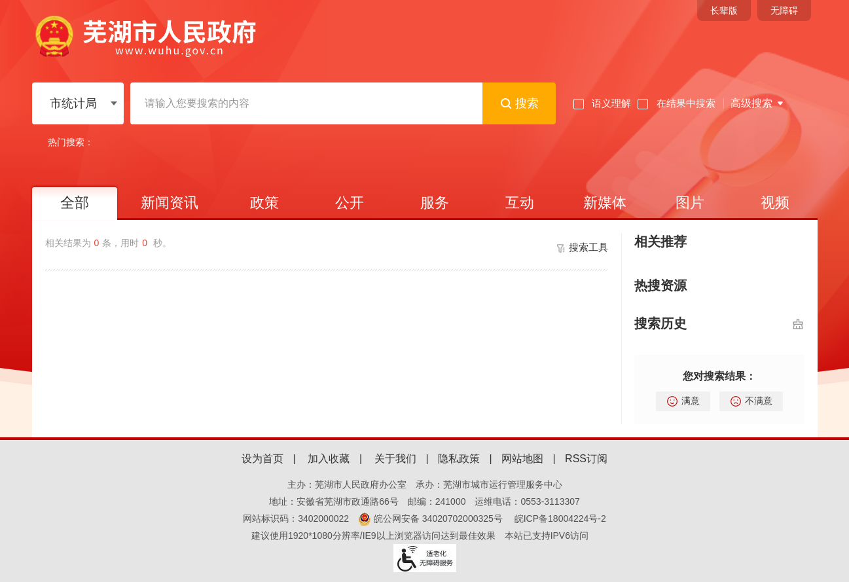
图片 (690, 202)
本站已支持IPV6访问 (546, 535)
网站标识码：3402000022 (296, 518)
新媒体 (604, 202)
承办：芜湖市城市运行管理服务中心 (489, 484)
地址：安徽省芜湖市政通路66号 (334, 501)
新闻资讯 (169, 202)
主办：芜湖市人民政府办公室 (346, 484)
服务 (434, 202)
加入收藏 (329, 458)
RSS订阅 (586, 458)
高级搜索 (751, 103)
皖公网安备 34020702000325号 (430, 518)
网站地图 (522, 458)
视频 (775, 202)
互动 (519, 202)
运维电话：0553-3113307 (527, 501)
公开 (349, 202)
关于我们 (395, 458)
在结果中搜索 (676, 103)
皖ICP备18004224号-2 (560, 518)
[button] (724, 10)
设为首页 (262, 458)
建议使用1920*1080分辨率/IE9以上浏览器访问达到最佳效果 (373, 535)
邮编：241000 (437, 501)
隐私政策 (459, 458)
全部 (74, 202)
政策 (264, 202)
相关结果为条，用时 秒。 (108, 243)
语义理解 (602, 103)
